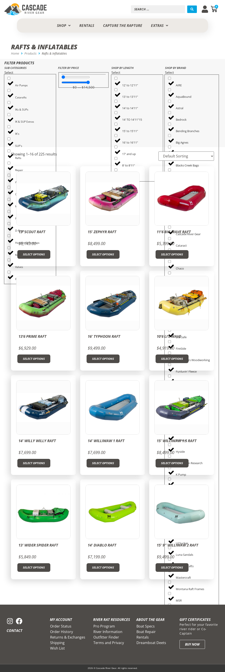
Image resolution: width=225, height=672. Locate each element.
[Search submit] (192, 9)
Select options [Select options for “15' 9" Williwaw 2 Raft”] (172, 567)
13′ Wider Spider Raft (38, 545)
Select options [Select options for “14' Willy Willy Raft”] (34, 463)
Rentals (142, 637)
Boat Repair (146, 631)
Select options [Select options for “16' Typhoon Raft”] (103, 359)
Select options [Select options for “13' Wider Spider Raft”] (34, 567)
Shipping (57, 642)
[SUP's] (8, 138)
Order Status (60, 626)
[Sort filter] (186, 156)
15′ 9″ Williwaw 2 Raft (177, 545)
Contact (14, 630)
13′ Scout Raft (31, 231)
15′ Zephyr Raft (102, 231)
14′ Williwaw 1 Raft (106, 440)
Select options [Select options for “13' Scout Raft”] (34, 254)
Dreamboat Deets (151, 642)
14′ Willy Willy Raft (37, 440)
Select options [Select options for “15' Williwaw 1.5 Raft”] (172, 463)
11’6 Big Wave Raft (174, 231)
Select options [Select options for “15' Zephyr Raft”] (103, 254)
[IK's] (8, 126)
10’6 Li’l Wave (169, 336)
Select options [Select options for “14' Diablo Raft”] (103, 567)
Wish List (57, 648)
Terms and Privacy (108, 642)
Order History (61, 631)
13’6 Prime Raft (32, 336)
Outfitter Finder (106, 637)
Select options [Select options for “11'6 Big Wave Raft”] (172, 254)
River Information (107, 631)
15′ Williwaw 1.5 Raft (176, 440)
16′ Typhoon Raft (104, 336)
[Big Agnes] (169, 135)
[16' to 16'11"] (115, 135)
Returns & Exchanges (67, 637)
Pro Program (104, 626)
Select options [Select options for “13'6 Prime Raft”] (34, 359)
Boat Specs (145, 626)
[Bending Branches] (169, 124)
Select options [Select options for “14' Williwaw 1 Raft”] (103, 463)
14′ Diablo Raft (102, 545)
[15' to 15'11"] (115, 124)
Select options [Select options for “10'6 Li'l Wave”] (172, 359)
